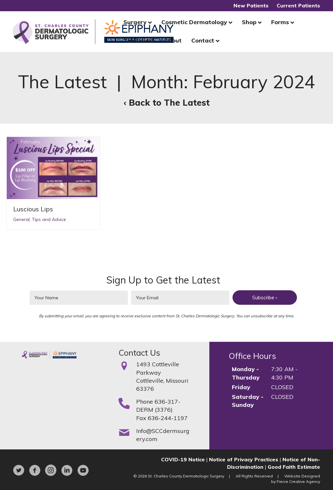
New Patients (251, 5)
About (173, 40)
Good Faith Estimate (294, 467)
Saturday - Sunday (247, 400)
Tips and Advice (49, 219)
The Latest (138, 40)
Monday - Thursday (246, 373)
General (21, 219)
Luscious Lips (33, 209)
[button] (265, 297)
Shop (249, 22)
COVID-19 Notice (183, 459)
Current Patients (298, 5)
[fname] (79, 298)
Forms (280, 22)
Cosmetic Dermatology (194, 22)
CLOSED (282, 387)
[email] (180, 298)
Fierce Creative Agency (298, 481)
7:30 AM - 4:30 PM (284, 373)
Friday (241, 387)
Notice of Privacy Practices (243, 459)
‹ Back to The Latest (167, 102)
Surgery (135, 22)
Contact (202, 40)
